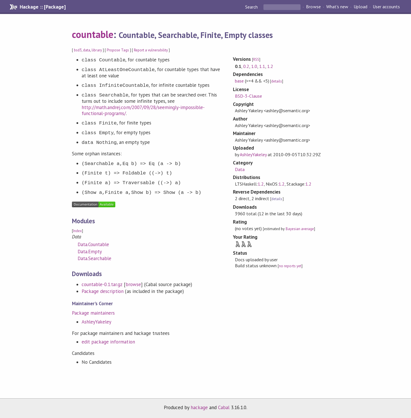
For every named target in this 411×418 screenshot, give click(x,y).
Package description (103, 291)
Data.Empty (90, 251)
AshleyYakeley (96, 322)
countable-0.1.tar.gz (102, 284)
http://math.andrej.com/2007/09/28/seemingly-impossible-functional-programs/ (143, 110)
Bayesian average (300, 228)
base (239, 81)
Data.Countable (93, 244)
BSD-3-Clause (248, 96)
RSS (256, 59)
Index (77, 230)
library (97, 50)
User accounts (386, 7)
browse (133, 284)
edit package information (108, 342)
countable (92, 34)
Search (252, 7)
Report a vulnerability (151, 50)
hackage (199, 407)
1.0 (254, 66)
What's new (337, 7)
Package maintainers (93, 313)
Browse (313, 7)
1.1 (262, 66)
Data (240, 169)
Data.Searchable (94, 258)
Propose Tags (118, 50)
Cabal (223, 407)
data (86, 50)
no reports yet (290, 266)
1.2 (270, 66)
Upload (360, 7)
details (276, 81)
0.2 (246, 66)
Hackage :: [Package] (42, 6)
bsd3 (78, 50)
